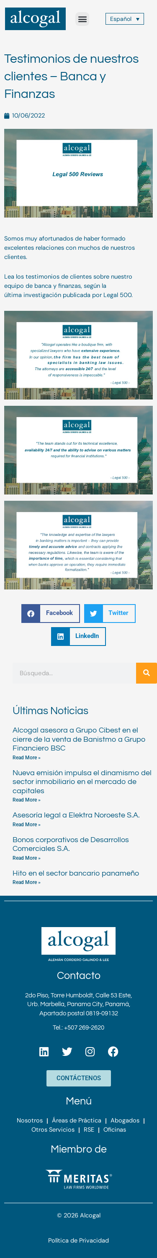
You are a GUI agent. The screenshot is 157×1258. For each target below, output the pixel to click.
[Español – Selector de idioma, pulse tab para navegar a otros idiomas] (125, 18)
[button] (82, 19)
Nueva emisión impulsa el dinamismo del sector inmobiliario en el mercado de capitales (82, 782)
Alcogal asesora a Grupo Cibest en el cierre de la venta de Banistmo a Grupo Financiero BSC (79, 739)
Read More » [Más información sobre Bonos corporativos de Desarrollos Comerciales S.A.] (27, 858)
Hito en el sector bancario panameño (76, 873)
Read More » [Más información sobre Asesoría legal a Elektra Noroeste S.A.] (27, 825)
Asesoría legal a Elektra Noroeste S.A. (76, 815)
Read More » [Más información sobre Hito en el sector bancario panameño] (27, 882)
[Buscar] (146, 673)
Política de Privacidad (78, 1241)
